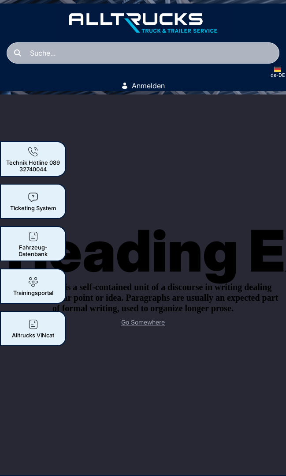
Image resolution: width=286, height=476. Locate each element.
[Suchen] (143, 53)
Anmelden (143, 85)
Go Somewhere (143, 322)
